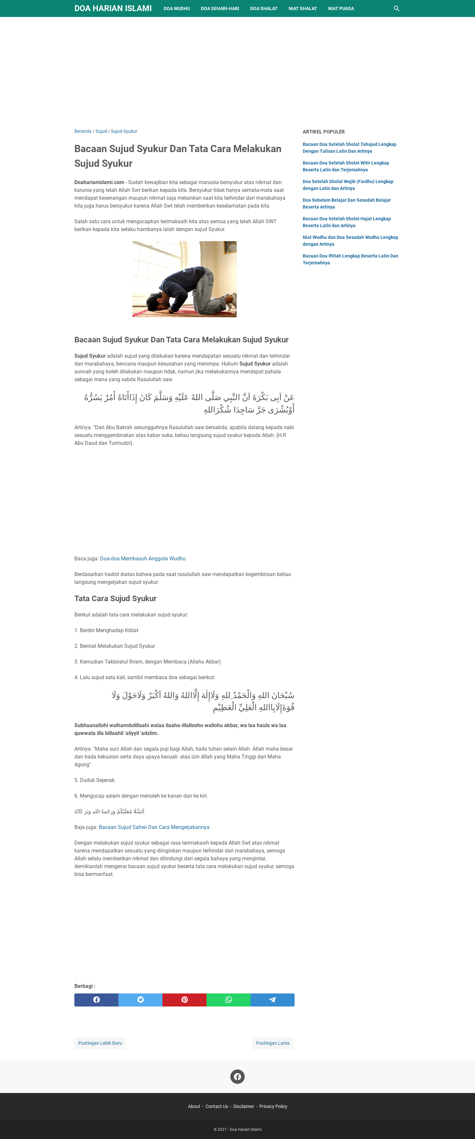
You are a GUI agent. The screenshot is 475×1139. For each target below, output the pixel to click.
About (194, 1106)
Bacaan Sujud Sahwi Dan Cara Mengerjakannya (154, 827)
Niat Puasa (341, 8)
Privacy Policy (273, 1106)
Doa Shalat (264, 8)
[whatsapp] (229, 999)
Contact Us (217, 1106)
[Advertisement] (237, 72)
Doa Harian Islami (113, 8)
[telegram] (273, 999)
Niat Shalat (303, 8)
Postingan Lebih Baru (100, 1043)
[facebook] (96, 999)
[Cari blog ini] (397, 8)
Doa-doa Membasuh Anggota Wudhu (143, 558)
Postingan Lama (273, 1043)
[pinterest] (184, 999)
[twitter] (140, 999)
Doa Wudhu (177, 8)
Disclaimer (243, 1106)
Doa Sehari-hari (220, 8)
